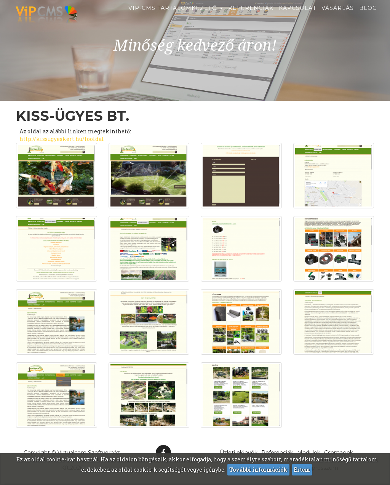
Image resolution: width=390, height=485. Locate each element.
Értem (302, 469)
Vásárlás (337, 17)
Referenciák (250, 17)
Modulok (308, 452)
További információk (258, 469)
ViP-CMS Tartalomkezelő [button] (175, 17)
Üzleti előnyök (238, 452)
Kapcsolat (297, 17)
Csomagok (338, 452)
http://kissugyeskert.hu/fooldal (61, 138)
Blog (368, 17)
